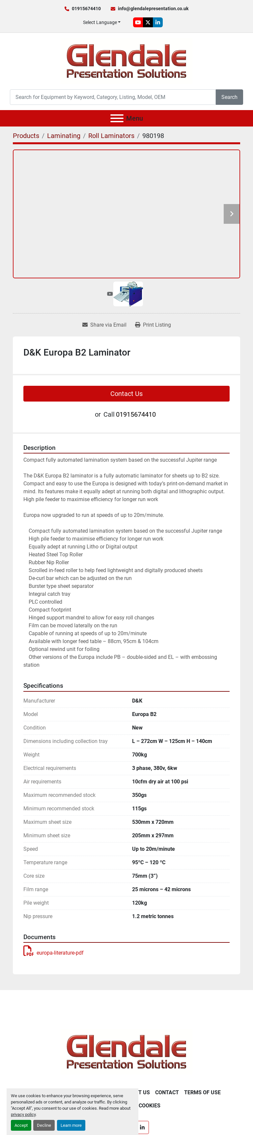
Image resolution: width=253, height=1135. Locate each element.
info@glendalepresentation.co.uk (153, 8)
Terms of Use (202, 1092)
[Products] (26, 136)
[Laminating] (63, 136)
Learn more (71, 1125)
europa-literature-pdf (53, 953)
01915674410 (86, 8)
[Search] (113, 97)
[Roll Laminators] (111, 136)
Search (229, 97)
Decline (44, 1125)
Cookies (149, 1105)
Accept (21, 1125)
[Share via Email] (104, 325)
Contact (167, 1092)
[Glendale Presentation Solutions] (126, 1052)
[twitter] (148, 22)
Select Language (100, 22)
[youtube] (138, 22)
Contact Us (126, 394)
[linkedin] (158, 22)
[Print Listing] (153, 325)
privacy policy (23, 1114)
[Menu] (117, 118)
